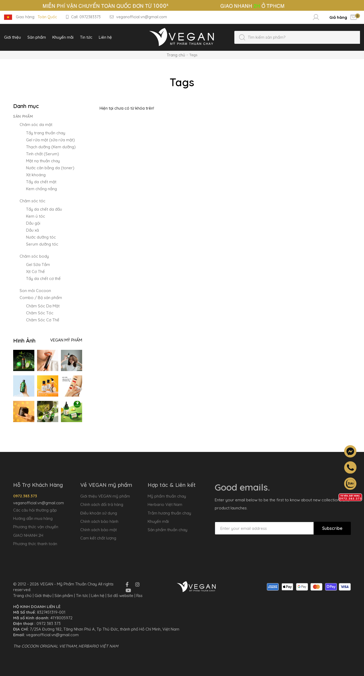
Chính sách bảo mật (98, 529)
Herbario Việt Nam (165, 504)
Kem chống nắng (41, 188)
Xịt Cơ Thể (35, 271)
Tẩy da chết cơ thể (43, 278)
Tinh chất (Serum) (42, 153)
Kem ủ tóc (35, 216)
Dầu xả (32, 230)
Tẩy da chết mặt (41, 181)
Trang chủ (176, 54)
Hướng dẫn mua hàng (33, 518)
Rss (139, 595)
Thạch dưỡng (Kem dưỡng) (51, 146)
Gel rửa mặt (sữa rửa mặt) (50, 139)
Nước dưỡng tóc (41, 237)
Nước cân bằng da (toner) (50, 167)
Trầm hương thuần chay (169, 513)
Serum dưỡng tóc (42, 244)
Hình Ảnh (24, 340)
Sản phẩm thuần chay (167, 529)
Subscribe (332, 528)
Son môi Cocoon (35, 290)
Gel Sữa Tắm (38, 264)
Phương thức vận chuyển (35, 526)
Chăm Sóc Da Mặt (43, 305)
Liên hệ (97, 595)
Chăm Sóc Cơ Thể (42, 319)
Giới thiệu (43, 595)
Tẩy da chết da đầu (44, 209)
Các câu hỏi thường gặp (35, 510)
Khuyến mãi (158, 521)
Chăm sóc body (34, 256)
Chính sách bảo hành (99, 521)
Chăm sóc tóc (32, 200)
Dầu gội (33, 223)
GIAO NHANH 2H (28, 535)
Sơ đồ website (120, 595)
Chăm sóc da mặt (36, 124)
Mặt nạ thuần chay (43, 160)
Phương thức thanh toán (35, 543)
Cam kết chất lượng (98, 538)
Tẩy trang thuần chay (45, 132)
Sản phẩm (23, 116)
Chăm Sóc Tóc (39, 312)
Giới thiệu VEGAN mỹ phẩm (105, 496)
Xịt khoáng (36, 174)
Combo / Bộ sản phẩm (41, 297)
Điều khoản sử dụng (98, 513)
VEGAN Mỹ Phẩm (66, 340)
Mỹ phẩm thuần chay (167, 496)
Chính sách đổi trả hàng (101, 504)
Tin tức (82, 595)
